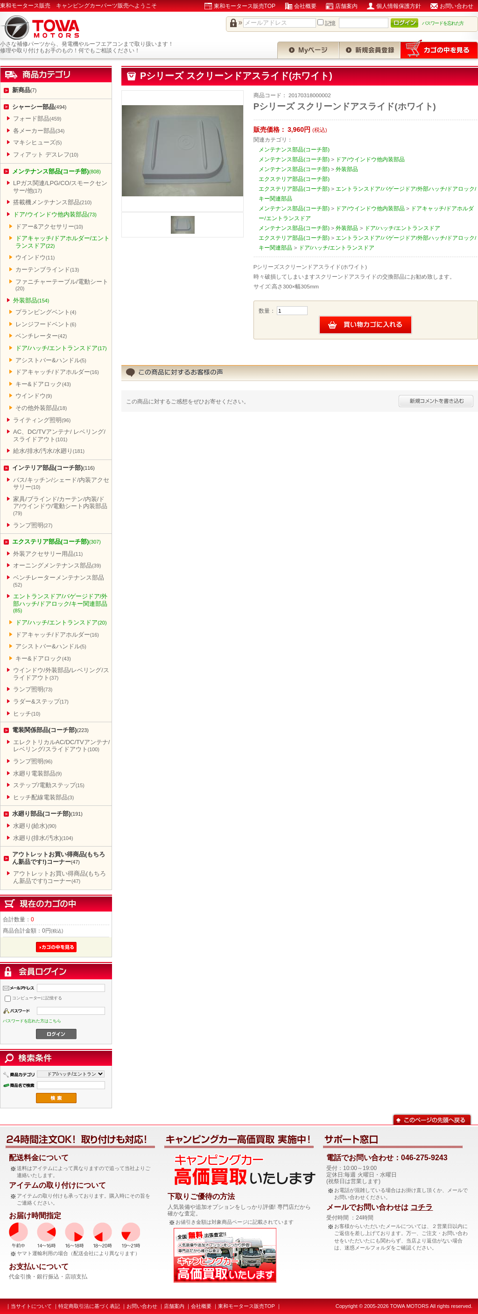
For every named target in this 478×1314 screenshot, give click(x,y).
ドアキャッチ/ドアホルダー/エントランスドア (62, 242)
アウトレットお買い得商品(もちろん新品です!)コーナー (58, 858)
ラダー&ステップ (41, 701)
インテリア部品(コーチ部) (53, 467)
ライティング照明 (41, 420)
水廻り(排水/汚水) (43, 837)
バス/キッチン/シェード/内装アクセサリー (61, 483)
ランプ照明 (32, 525)
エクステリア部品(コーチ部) (56, 541)
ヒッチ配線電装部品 (43, 797)
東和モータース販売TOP (244, 6)
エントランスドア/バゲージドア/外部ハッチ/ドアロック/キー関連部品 (60, 603)
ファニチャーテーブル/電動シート (61, 285)
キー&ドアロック (43, 384)
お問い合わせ (456, 6)
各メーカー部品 (38, 130)
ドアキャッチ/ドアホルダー (57, 371)
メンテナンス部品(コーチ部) (56, 171)
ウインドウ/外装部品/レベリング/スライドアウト (61, 674)
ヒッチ (26, 713)
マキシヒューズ (37, 142)
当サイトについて (31, 1306)
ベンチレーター (41, 335)
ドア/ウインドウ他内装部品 (55, 214)
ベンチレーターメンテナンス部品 (58, 581)
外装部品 (31, 300)
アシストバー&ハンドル (50, 360)
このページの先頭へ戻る (432, 1119)
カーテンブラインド (47, 269)
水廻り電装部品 (37, 773)
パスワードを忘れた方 (443, 23)
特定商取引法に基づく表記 (89, 1306)
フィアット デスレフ (45, 154)
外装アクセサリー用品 (48, 553)
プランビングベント (45, 312)
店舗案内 (346, 6)
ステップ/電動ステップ (48, 785)
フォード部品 (37, 118)
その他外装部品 (41, 407)
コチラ (421, 1207)
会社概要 (305, 6)
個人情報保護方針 (398, 6)
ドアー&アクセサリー (49, 226)
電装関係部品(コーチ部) (50, 729)
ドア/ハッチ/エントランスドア (61, 348)
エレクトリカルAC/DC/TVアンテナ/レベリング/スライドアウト (61, 746)
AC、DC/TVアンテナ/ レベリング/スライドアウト (59, 435)
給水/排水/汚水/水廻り (48, 450)
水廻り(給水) (34, 825)
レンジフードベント (45, 324)
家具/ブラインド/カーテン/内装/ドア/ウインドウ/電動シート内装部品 (60, 505)
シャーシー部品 (39, 106)
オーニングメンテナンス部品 (57, 565)
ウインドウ (35, 257)
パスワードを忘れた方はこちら (32, 1021)
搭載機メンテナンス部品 (52, 202)
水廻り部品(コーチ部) (47, 813)
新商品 (24, 89)
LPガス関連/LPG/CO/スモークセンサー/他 (60, 187)
